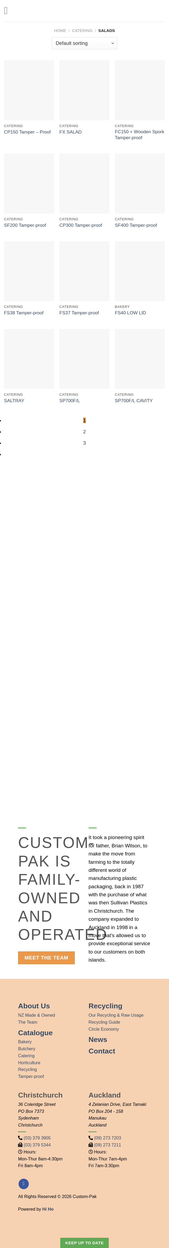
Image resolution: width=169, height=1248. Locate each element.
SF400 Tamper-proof (136, 225)
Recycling (27, 1069)
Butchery (26, 1048)
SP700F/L (69, 400)
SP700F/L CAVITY (134, 400)
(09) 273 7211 (107, 1144)
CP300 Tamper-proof (80, 225)
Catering (26, 1055)
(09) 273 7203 (107, 1137)
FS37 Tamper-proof (79, 312)
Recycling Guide (104, 1022)
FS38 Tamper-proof (24, 312)
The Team (27, 1022)
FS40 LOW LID (130, 312)
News (98, 1039)
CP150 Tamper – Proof (27, 132)
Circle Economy (104, 1029)
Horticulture (29, 1062)
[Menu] (9, 11)
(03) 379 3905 (37, 1137)
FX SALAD (70, 132)
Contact (102, 1051)
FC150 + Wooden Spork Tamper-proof (139, 134)
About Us (34, 1006)
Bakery (24, 1041)
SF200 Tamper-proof (25, 225)
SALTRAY (14, 400)
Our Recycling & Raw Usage (116, 1015)
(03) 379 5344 (37, 1144)
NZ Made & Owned (36, 1015)
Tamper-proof (31, 1076)
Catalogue (35, 1033)
